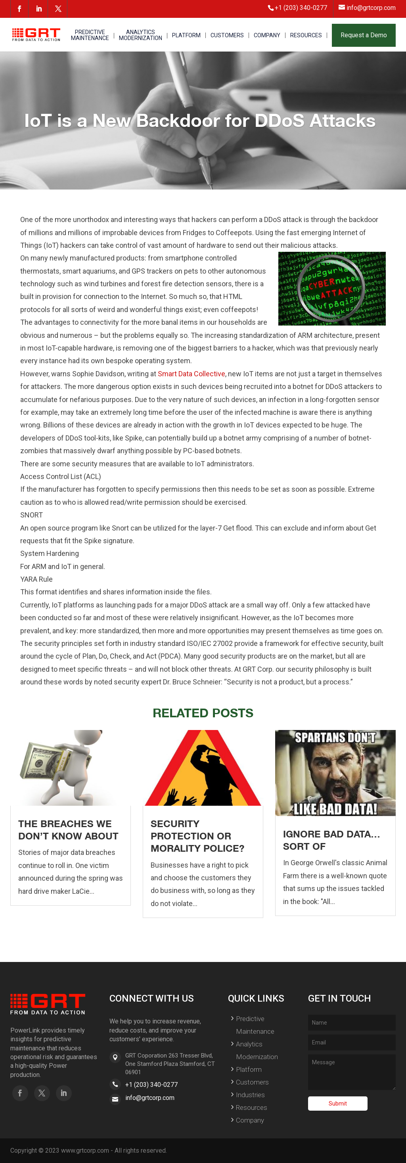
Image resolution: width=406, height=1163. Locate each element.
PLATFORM (186, 35)
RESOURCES (306, 35)
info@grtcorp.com (149, 1098)
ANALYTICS (140, 35)
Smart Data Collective (191, 374)
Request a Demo (364, 35)
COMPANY (267, 35)
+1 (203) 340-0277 (151, 1084)
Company (250, 1120)
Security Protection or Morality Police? (197, 836)
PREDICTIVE (90, 35)
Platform (249, 1069)
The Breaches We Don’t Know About (68, 830)
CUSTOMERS (227, 35)
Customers (252, 1082)
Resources (251, 1107)
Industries (250, 1095)
